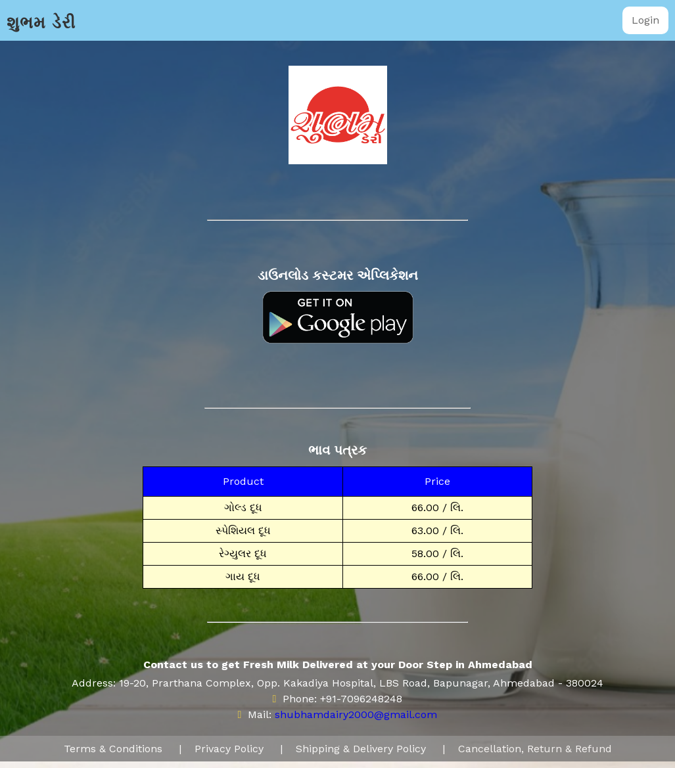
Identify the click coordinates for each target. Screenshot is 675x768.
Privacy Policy (229, 748)
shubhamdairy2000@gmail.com (356, 714)
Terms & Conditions (113, 748)
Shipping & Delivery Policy (361, 748)
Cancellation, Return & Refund (535, 748)
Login (645, 20)
